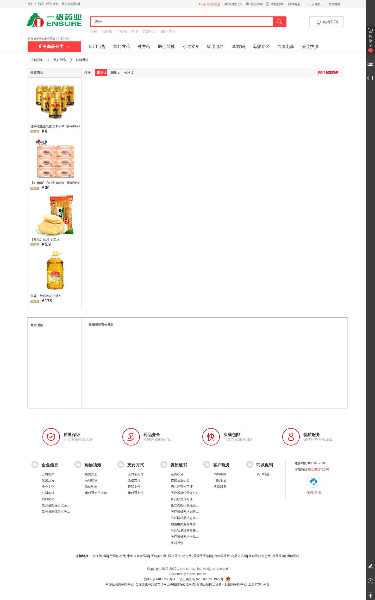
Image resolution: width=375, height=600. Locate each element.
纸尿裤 (106, 31)
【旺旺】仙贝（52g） (45, 239)
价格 (128, 73)
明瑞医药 (293, 556)
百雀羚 (121, 31)
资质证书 (178, 465)
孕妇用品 (59, 60)
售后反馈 (177, 543)
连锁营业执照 (180, 480)
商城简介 (48, 499)
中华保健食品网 (138, 556)
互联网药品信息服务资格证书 (191, 518)
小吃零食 (191, 46)
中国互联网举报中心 (119, 584)
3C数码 (238, 46)
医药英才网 (158, 556)
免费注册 (91, 474)
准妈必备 (37, 60)
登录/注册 (213, 4)
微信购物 (91, 486)
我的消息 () (233, 4)
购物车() (326, 22)
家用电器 (215, 46)
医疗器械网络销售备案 (186, 512)
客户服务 (221, 465)
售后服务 (335, 4)
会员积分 (177, 474)
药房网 (187, 556)
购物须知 (92, 465)
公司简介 (48, 474)
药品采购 (278, 556)
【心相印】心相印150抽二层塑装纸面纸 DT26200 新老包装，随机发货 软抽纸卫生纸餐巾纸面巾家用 (55, 183)
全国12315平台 (258, 584)
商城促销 (264, 465)
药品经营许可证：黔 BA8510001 (50, 36)
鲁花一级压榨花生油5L (46, 296)
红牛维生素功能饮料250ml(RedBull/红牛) (55, 126)
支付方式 (135, 465)
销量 (115, 73)
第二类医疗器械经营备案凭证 (191, 505)
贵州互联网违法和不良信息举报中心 (222, 584)
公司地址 (48, 493)
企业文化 (48, 486)
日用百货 (97, 46)
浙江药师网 (100, 556)
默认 (101, 73)
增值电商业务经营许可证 (188, 524)
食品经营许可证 (182, 499)
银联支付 (134, 486)
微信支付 (134, 480)
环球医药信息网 (260, 556)
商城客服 (294, 4)
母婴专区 (261, 46)
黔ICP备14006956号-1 (160, 579)
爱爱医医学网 (202, 556)
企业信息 (49, 465)
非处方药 (121, 46)
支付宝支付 (135, 474)
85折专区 (168, 31)
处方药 (144, 46)
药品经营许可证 (182, 486)
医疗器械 (166, 46)
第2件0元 (149, 31)
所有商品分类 (54, 46)
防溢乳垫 (82, 60)
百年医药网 (222, 556)
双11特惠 (263, 474)
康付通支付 (135, 493)
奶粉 (93, 31)
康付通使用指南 (96, 493)
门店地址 (314, 4)
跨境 (134, 31)
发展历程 (48, 480)
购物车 (370, 43)
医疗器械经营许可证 (185, 493)
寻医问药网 (118, 556)
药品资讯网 (239, 556)
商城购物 (91, 480)
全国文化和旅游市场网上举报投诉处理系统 (165, 584)
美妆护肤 (310, 46)
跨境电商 (285, 46)
